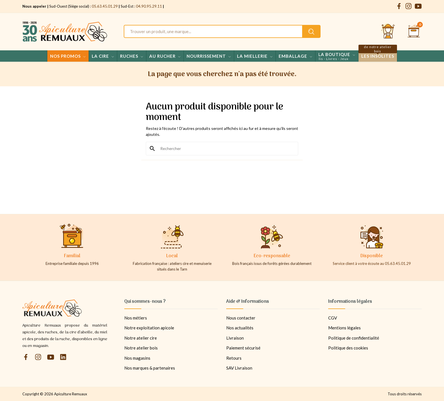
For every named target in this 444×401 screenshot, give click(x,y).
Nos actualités (239, 327)
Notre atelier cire (140, 337)
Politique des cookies (348, 347)
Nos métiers (135, 317)
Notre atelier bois (141, 347)
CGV (332, 317)
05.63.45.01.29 (105, 6)
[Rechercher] (225, 148)
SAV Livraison (239, 367)
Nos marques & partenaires (149, 367)
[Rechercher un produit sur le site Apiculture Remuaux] (311, 31)
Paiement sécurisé (243, 347)
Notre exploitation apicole (149, 327)
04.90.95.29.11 (149, 6)
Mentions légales (344, 327)
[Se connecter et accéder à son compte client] (388, 31)
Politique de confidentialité (353, 337)
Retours (234, 358)
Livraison (235, 337)
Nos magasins (137, 358)
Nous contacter (240, 317)
